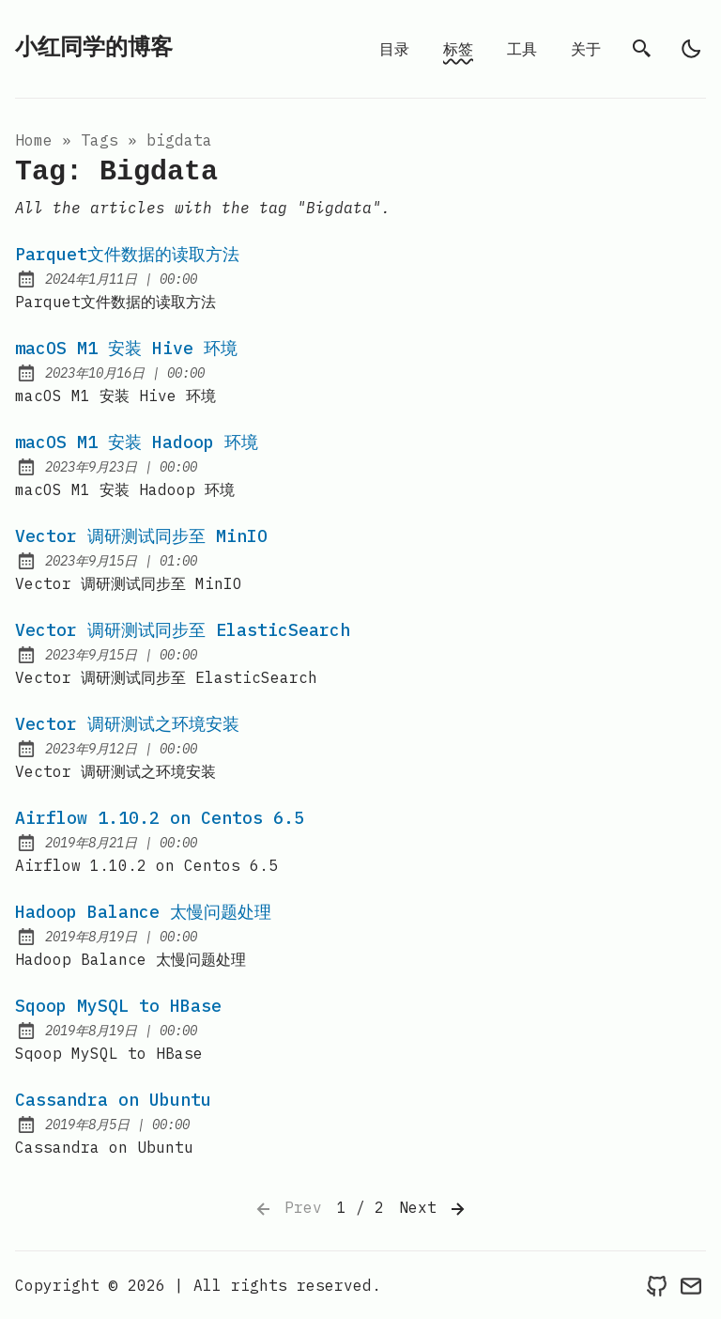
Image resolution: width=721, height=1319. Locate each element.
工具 (522, 48)
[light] (691, 49)
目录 (394, 48)
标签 (458, 48)
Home (34, 140)
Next (433, 1209)
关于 (586, 48)
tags (99, 140)
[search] (642, 49)
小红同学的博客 (94, 48)
